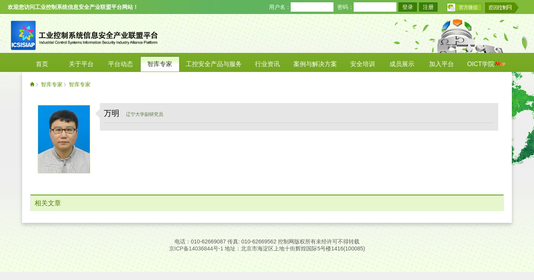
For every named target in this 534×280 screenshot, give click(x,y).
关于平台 (81, 64)
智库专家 (159, 64)
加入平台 (441, 64)
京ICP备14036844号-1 (196, 248)
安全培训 (362, 64)
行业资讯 (267, 64)
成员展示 (401, 64)
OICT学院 (486, 64)
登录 (407, 7)
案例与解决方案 (315, 64)
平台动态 (120, 64)
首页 (42, 64)
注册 (428, 7)
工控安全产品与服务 (214, 64)
